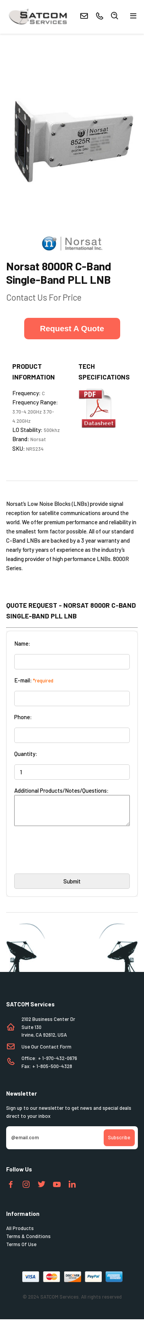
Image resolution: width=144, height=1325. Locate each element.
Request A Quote (72, 328)
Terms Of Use (21, 1250)
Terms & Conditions (28, 1242)
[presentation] (72, 858)
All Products (20, 1234)
